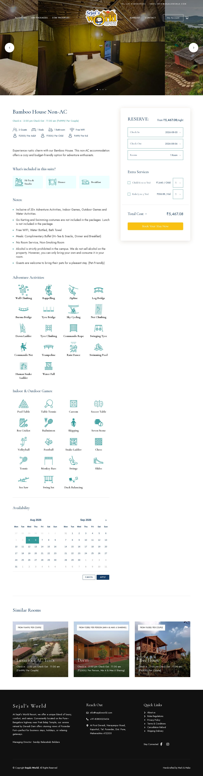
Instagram (167, 744)
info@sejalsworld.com (171, 4)
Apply (103, 577)
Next (193, 47)
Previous (9, 47)
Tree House (149, 660)
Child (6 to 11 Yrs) (141, 182)
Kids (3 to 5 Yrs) (140, 194)
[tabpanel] (101, 47)
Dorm (83, 660)
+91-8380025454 (136, 4)
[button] (173, 17)
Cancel (89, 577)
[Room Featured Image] (40, 649)
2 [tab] (100, 89)
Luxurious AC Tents (35, 660)
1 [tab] (97, 89)
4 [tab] (105, 89)
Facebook (161, 744)
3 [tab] (103, 89)
